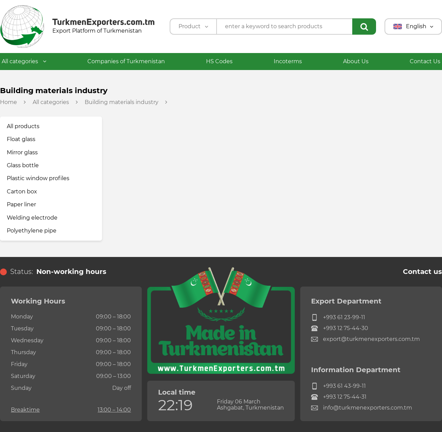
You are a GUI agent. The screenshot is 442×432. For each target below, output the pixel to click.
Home (8, 102)
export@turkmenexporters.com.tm (365, 339)
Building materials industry (121, 102)
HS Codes (219, 61)
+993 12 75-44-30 (339, 328)
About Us (356, 61)
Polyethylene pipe (31, 230)
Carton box (22, 191)
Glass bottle (23, 165)
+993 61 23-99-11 (338, 317)
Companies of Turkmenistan (126, 61)
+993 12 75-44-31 (339, 397)
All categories (24, 61)
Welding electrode (32, 217)
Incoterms (288, 61)
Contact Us (425, 61)
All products (23, 126)
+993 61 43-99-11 (338, 386)
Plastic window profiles (38, 178)
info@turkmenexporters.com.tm (361, 407)
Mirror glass (22, 152)
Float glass (21, 139)
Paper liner (21, 204)
